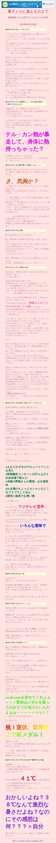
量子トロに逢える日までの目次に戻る (28, 841)
